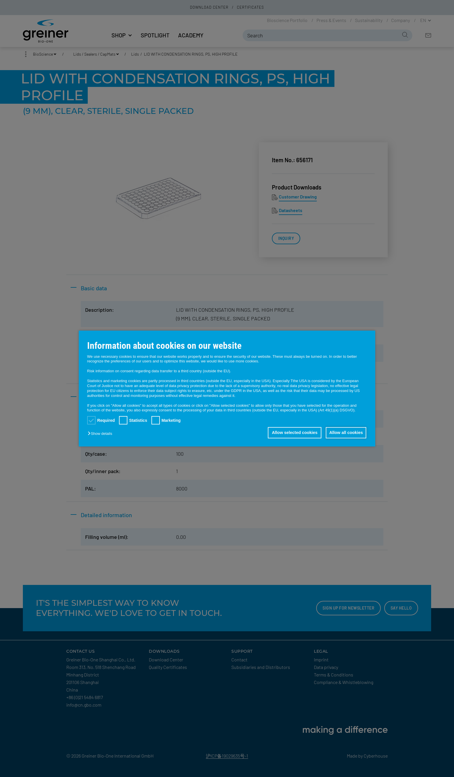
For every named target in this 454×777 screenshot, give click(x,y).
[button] (101, 433)
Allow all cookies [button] (346, 433)
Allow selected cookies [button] (293, 433)
